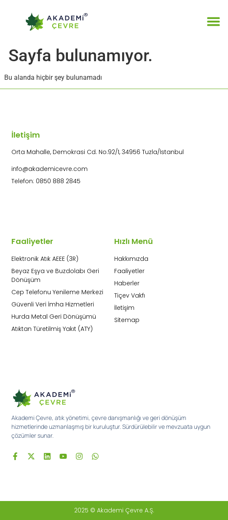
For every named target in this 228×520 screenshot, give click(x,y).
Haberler (126, 283)
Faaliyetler (129, 271)
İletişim (124, 307)
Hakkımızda (131, 259)
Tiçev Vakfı (129, 295)
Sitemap (126, 320)
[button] (213, 21)
